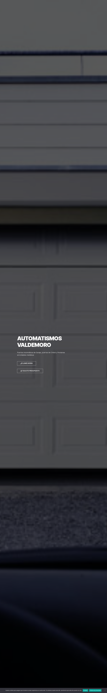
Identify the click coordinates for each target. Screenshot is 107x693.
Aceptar (85, 690)
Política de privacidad (95, 690)
